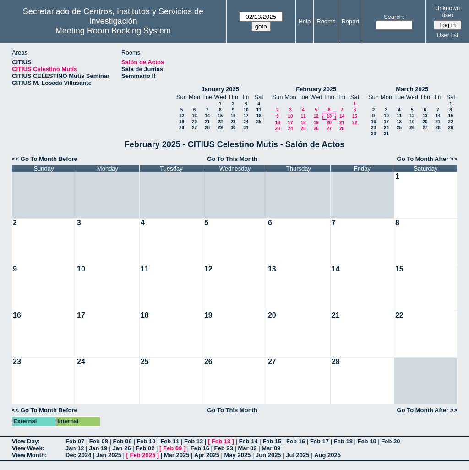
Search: (394, 16)
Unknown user (447, 11)
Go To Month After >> (427, 158)
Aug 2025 (327, 455)
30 (232, 127)
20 (194, 121)
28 (207, 127)
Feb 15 (271, 441)
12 (181, 115)
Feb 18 (343, 441)
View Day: (26, 441)
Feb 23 (223, 448)
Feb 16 (295, 441)
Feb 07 (74, 441)
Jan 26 (121, 448)
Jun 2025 (268, 455)
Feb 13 (221, 441)
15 (220, 115)
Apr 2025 (206, 455)
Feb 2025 (143, 455)
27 (194, 127)
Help (305, 21)
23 (232, 121)
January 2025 (220, 89)
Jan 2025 (108, 455)
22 (220, 121)
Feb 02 (145, 448)
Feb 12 (193, 441)
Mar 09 (271, 448)
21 (207, 121)
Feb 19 (366, 441)
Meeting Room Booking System (113, 30)
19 (181, 121)
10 (245, 109)
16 (232, 115)
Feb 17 (319, 441)
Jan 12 (74, 448)
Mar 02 (247, 448)
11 (258, 109)
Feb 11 (169, 441)
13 (194, 115)
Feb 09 (122, 441)
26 (181, 127)
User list (447, 35)
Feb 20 (390, 441)
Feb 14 (248, 441)
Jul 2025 (297, 455)
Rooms (325, 21)
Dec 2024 (78, 455)
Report (350, 21)
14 (207, 115)
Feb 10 (145, 441)
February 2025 (316, 89)
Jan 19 (98, 448)
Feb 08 (98, 441)
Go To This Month (232, 158)
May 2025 (237, 455)
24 (245, 121)
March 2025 (412, 89)
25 (258, 121)
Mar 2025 (177, 455)
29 (220, 127)
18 (258, 115)
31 (245, 127)
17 (245, 115)
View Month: (29, 455)
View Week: (28, 448)
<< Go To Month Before (44, 158)
